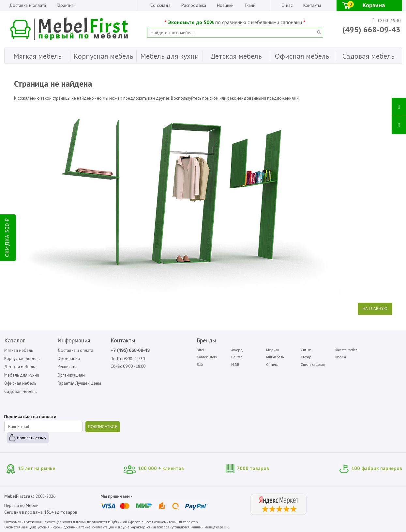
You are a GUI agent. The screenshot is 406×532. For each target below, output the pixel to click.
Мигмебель (275, 357)
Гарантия (65, 5)
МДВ (235, 364)
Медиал (272, 350)
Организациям (71, 375)
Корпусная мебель (21, 358)
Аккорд (237, 350)
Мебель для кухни (21, 375)
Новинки (225, 5)
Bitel (200, 350)
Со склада (160, 5)
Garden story (207, 357)
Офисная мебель (20, 383)
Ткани (249, 5)
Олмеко (272, 364)
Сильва (306, 350)
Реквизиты (67, 366)
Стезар (306, 357)
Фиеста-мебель (347, 350)
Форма (341, 357)
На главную (375, 308)
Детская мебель (19, 366)
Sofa (200, 364)
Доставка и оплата (27, 5)
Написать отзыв (31, 437)
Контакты (312, 5)
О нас (287, 5)
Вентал (236, 357)
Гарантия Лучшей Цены (79, 383)
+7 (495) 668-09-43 (130, 350)
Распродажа (193, 5)
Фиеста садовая (313, 364)
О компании (68, 358)
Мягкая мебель (18, 350)
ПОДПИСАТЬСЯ (103, 426)
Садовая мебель (20, 391)
